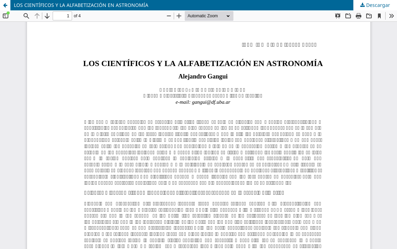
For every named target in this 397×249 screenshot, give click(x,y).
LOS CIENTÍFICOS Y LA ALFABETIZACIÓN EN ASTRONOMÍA (81, 5)
